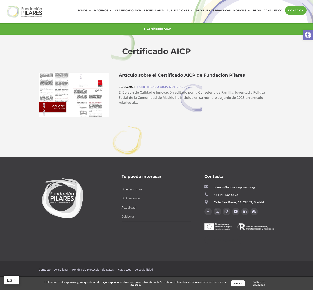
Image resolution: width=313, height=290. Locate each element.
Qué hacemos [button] (131, 198)
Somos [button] (82, 10)
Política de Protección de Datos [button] (93, 269)
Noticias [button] (239, 10)
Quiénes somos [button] (132, 189)
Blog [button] (257, 10)
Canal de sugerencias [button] (224, 240)
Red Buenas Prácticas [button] (213, 10)
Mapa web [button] (125, 269)
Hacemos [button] (101, 10)
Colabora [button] (128, 216)
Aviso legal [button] (61, 269)
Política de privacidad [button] (259, 283)
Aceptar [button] (238, 283)
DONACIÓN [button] (296, 10)
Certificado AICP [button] (128, 10)
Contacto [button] (45, 269)
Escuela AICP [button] (154, 10)
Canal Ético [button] (273, 10)
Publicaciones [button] (177, 10)
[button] (308, 35)
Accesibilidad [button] (144, 269)
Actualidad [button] (129, 207)
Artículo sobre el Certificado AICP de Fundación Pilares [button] (182, 75)
